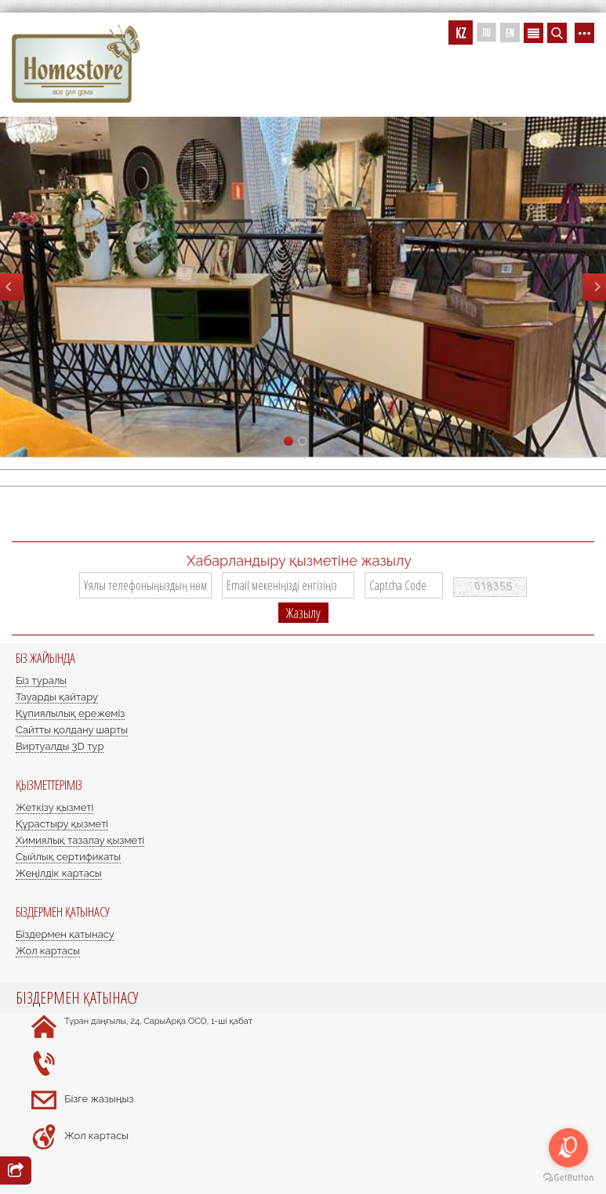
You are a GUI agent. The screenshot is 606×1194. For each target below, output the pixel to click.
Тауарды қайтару (57, 697)
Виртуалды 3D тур (59, 746)
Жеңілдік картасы (59, 873)
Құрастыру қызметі (62, 824)
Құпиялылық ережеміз (70, 713)
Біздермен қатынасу (65, 934)
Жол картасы (48, 951)
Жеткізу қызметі (54, 807)
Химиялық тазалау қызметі (80, 840)
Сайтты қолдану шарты (72, 730)
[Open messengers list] (568, 1147)
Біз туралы (41, 680)
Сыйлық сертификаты (68, 857)
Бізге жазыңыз (98, 1099)
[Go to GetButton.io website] (568, 1178)
